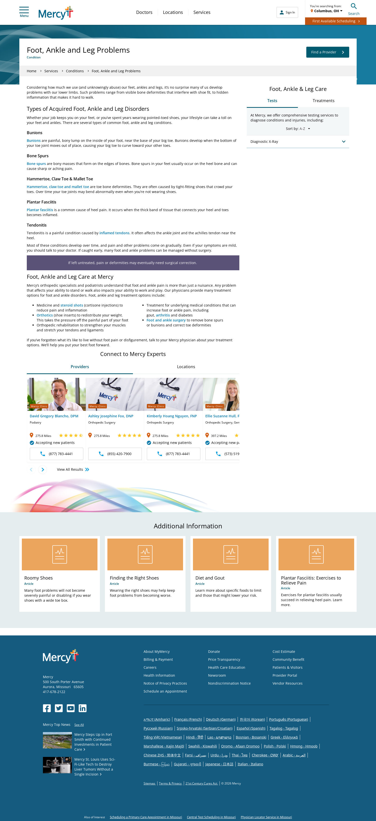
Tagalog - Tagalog (284, 728)
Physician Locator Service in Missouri (266, 817)
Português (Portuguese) (288, 719)
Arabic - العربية (294, 755)
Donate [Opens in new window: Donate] (214, 651)
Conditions (75, 71)
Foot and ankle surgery (166, 320)
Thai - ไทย (240, 755)
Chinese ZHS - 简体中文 (162, 755)
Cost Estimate (284, 651)
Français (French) (188, 719)
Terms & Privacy (170, 783)
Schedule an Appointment (165, 691)
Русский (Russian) (158, 728)
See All (79, 725)
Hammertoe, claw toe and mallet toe (58, 186)
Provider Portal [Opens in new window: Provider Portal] (285, 675)
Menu (24, 12)
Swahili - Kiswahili (202, 746)
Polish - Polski (275, 746)
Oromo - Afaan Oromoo (240, 746)
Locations (173, 12)
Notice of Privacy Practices (165, 683)
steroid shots (72, 305)
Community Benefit (288, 659)
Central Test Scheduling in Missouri (211, 817)
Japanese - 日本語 (219, 764)
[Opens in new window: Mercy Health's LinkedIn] (83, 708)
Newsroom (217, 675)
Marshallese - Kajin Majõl (164, 746)
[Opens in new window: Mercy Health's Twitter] (59, 708)
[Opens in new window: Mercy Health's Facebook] (47, 708)
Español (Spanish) (251, 728)
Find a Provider (327, 52)
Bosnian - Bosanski (251, 737)
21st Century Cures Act (202, 783)
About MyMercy (157, 651)
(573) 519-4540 (232, 453)
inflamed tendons (114, 233)
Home (31, 71)
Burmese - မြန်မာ (157, 764)
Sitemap (150, 783)
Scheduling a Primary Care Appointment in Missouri (146, 817)
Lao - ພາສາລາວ (219, 737)
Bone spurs (36, 163)
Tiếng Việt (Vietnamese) (163, 737)
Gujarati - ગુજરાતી (187, 764)
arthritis (163, 315)
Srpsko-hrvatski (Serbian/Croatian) (205, 728)
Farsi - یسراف (195, 755)
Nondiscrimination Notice (229, 683)
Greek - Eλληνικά (284, 737)
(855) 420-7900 (115, 453)
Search (354, 8)
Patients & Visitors (288, 667)
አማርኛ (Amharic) (157, 719)
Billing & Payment (158, 659)
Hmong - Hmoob (303, 746)
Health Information (159, 675)
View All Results (73, 469)
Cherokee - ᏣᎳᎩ (265, 755)
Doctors (144, 12)
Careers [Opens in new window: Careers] (150, 667)
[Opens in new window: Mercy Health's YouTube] (71, 708)
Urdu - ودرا (219, 755)
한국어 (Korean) (252, 719)
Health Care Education (226, 667)
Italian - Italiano (250, 764)
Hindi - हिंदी (194, 737)
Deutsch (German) (221, 719)
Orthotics (45, 315)
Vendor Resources (288, 683)
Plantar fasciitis (40, 209)
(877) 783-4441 (56, 453)
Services (202, 12)
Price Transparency (224, 659)
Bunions (34, 140)
